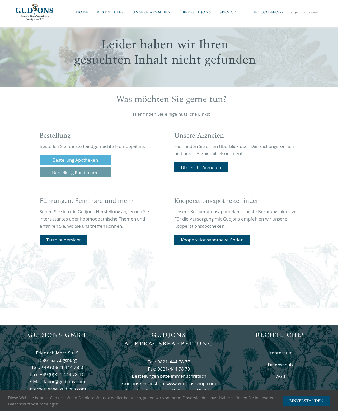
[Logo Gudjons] (34, 6)
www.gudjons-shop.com (191, 383)
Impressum (281, 353)
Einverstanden (306, 401)
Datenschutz (281, 365)
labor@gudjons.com (302, 12)
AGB (280, 376)
